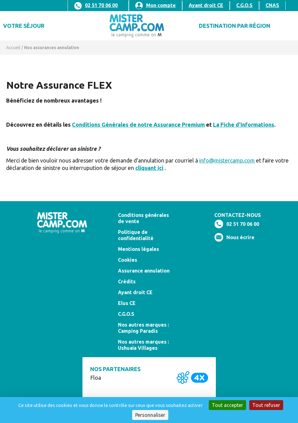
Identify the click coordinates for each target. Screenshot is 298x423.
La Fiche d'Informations (243, 124)
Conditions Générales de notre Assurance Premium (138, 124)
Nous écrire (240, 237)
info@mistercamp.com (227, 160)
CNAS (272, 5)
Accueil (13, 47)
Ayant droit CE (206, 5)
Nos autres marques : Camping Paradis (143, 328)
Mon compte (161, 5)
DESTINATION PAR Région (234, 26)
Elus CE (127, 303)
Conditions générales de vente (143, 218)
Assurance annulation (144, 270)
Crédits (127, 281)
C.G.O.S (244, 5)
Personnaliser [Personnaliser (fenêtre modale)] (150, 415)
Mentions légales (138, 249)
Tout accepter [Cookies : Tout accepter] (227, 405)
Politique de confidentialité (135, 235)
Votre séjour (23, 26)
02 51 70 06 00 (101, 5)
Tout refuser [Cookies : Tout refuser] (266, 405)
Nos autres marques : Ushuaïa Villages (143, 345)
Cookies (127, 260)
